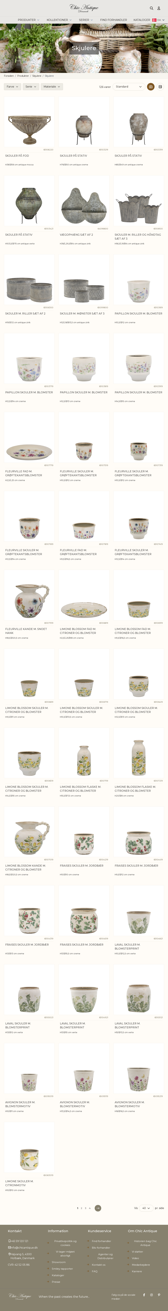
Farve (10, 86)
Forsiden (9, 75)
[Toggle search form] (152, 8)
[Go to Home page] (84, 8)
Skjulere (36, 75)
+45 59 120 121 (19, 1241)
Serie (29, 86)
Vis (136, 1208)
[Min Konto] (159, 8)
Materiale (50, 86)
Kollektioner (60, 20)
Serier (86, 20)
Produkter (29, 20)
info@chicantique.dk (24, 1247)
